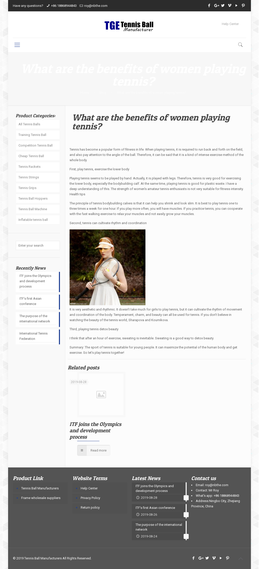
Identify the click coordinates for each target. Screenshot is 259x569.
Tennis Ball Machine (32, 209)
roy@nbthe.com (95, 6)
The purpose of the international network (34, 318)
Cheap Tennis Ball (31, 156)
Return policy (90, 507)
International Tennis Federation (33, 336)
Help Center (230, 24)
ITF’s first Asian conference (30, 301)
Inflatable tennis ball (33, 220)
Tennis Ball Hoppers (33, 198)
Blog (102, 92)
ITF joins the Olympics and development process (95, 430)
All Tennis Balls (29, 124)
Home (84, 92)
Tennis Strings (28, 177)
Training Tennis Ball (32, 135)
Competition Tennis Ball (35, 145)
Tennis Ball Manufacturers (40, 488)
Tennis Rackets (29, 167)
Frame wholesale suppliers (40, 498)
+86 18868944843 (64, 6)
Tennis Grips (27, 188)
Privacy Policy (90, 498)
